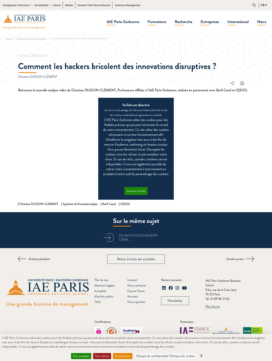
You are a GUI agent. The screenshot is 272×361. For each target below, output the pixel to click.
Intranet (132, 280)
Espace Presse (136, 291)
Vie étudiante (41, 5)
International (238, 22)
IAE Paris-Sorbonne (123, 22)
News (261, 22)
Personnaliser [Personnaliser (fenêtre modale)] (123, 356)
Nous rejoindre (136, 302)
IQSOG (125, 204)
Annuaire (132, 296)
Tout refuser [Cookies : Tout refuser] (102, 356)
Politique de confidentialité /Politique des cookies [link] (165, 356)
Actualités (100, 291)
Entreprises (210, 22)
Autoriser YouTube (136, 191)
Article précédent (39, 259)
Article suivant (235, 259)
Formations (157, 22)
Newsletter (175, 300)
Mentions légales (104, 285)
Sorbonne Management (127, 5)
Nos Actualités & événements (31, 38)
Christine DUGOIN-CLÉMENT (37, 77)
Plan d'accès (213, 306)
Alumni (57, 5)
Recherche (183, 22)
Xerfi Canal (109, 204)
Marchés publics (104, 296)
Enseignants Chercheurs (16, 5)
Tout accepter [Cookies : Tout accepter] (81, 356)
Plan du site (101, 280)
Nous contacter (136, 285)
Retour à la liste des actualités (136, 259)
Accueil (9, 38)
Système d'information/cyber (80, 204)
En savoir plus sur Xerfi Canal (138, 237)
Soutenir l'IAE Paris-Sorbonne (94, 5)
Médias (69, 5)
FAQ (97, 302)
